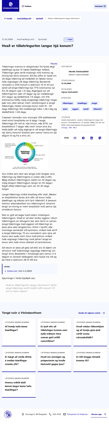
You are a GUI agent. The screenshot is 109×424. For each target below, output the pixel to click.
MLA (75, 128)
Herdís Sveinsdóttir (79, 71)
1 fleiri (68, 39)
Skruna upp (99, 414)
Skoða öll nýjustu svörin (91, 313)
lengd (94, 103)
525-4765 (57, 414)
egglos (75, 109)
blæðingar (82, 103)
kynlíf (86, 109)
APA (70, 128)
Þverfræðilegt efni (24, 18)
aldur (65, 109)
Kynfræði (39, 18)
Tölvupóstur (77, 414)
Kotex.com (12, 271)
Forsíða (9, 18)
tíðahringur (68, 103)
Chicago (64, 128)
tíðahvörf (97, 109)
